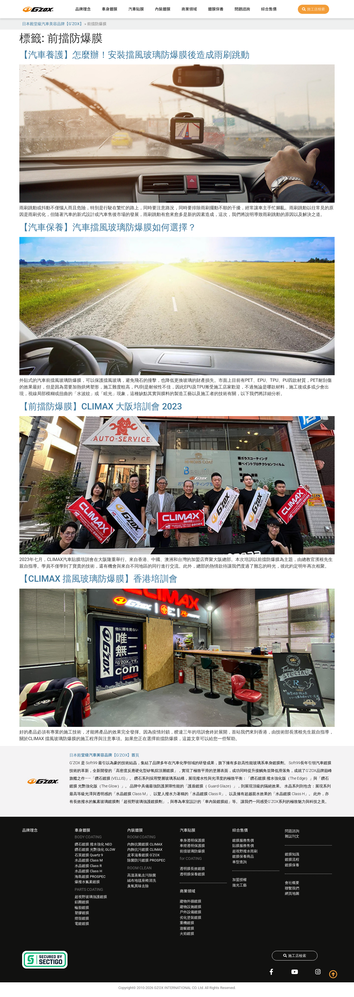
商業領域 (189, 9)
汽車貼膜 (136, 9)
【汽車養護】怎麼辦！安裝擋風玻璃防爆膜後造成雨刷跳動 (134, 54)
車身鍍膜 (109, 9)
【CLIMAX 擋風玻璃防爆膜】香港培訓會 (98, 578)
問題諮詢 (242, 9)
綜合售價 (269, 9)
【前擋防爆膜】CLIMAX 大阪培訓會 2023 (100, 406)
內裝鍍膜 (162, 9)
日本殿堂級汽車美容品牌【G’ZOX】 (53, 24)
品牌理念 (83, 9)
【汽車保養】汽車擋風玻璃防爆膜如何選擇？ (107, 227)
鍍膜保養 (215, 9)
